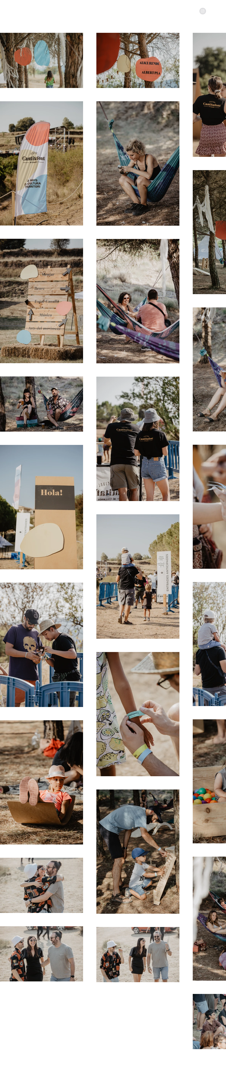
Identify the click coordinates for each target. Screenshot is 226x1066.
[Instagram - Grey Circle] (202, 11)
